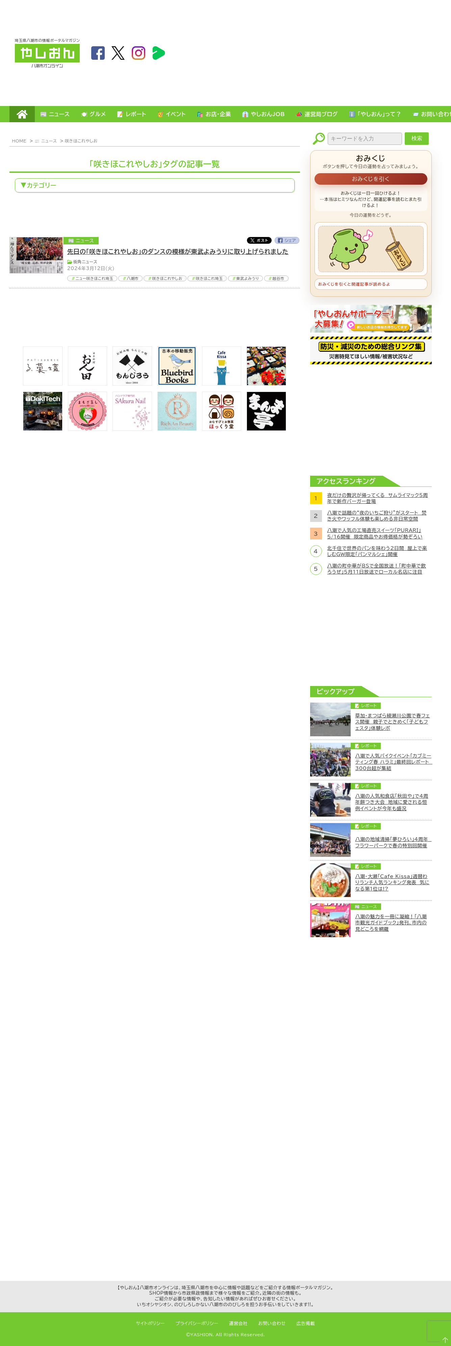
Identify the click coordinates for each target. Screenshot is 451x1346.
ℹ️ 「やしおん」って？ (375, 114)
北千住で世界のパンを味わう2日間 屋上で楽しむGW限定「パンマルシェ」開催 (377, 551)
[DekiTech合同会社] (42, 428)
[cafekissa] (221, 383)
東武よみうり (247, 278)
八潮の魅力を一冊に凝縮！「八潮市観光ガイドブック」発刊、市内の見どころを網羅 (391, 922)
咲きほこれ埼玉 (209, 278)
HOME (22, 114)
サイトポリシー (150, 1323)
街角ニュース (85, 262)
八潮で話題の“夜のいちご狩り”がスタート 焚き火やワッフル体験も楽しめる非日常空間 (377, 515)
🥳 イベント (171, 114)
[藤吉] (266, 383)
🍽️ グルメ (93, 114)
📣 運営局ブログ (317, 114)
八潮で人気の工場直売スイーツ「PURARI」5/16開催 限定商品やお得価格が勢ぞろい (375, 533)
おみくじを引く (371, 179)
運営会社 (238, 1323)
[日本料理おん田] (87, 383)
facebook (98, 53)
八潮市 (133, 278)
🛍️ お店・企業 (214, 114)
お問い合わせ (272, 1323)
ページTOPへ (443, 1338)
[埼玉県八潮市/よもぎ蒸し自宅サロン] (87, 428)
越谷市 (278, 278)
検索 (416, 138)
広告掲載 (306, 1323)
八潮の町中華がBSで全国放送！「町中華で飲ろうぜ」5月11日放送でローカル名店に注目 (376, 568)
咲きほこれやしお (81, 141)
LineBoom (159, 53)
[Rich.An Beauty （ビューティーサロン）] (177, 428)
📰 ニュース (55, 114)
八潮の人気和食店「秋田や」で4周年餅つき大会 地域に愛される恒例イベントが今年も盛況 (391, 802)
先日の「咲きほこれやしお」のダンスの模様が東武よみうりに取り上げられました (178, 251)
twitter (118, 53)
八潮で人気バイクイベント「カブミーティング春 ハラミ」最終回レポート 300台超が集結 (393, 762)
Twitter (259, 240)
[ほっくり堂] (221, 428)
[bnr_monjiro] (132, 383)
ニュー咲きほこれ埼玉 (95, 278)
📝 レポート (131, 114)
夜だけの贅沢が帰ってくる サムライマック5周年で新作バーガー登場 (377, 498)
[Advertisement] (371, 52)
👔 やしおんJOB (263, 114)
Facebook (287, 240)
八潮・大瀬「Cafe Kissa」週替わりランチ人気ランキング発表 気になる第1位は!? (392, 882)
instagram (138, 53)
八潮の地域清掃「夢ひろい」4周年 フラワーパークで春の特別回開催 (393, 842)
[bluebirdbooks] (177, 383)
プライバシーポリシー (197, 1323)
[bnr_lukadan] (42, 383)
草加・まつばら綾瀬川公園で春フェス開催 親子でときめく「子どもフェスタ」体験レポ (392, 721)
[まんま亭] (266, 428)
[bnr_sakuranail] (132, 428)
